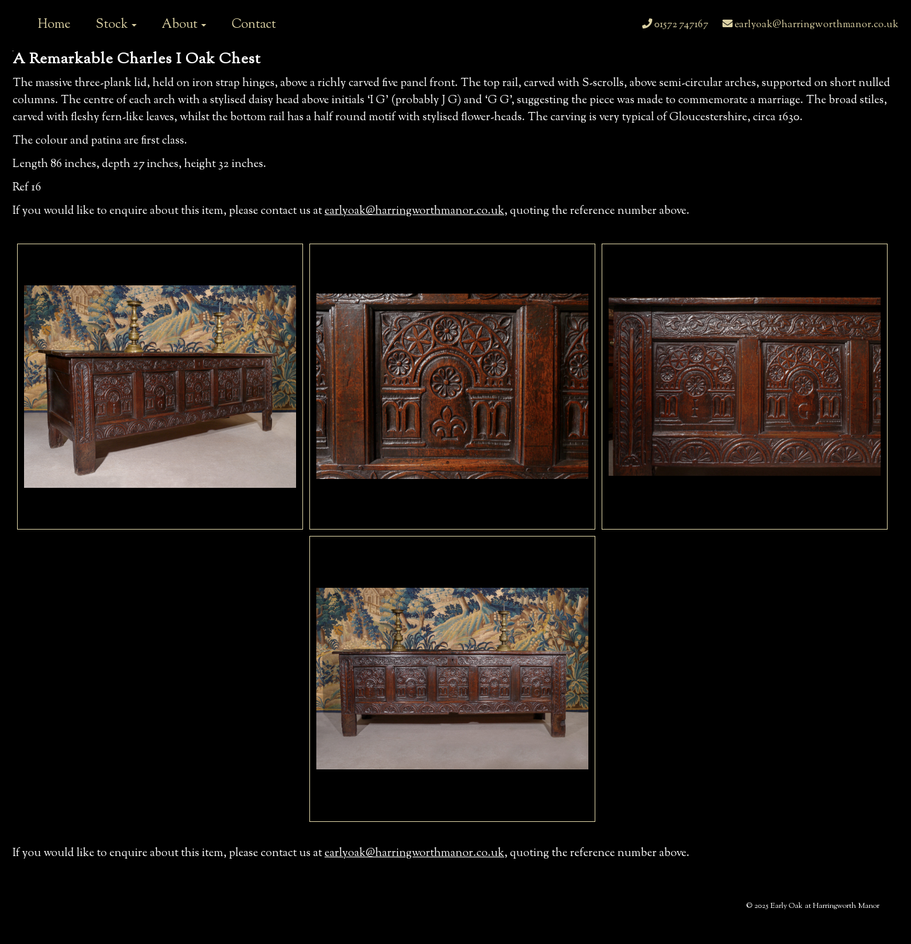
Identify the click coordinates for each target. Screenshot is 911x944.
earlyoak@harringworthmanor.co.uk (810, 25)
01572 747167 (675, 25)
